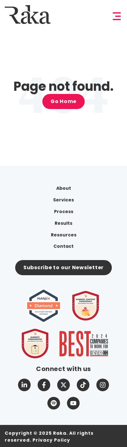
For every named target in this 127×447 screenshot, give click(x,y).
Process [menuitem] (63, 211)
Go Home (63, 101)
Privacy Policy (51, 440)
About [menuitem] (63, 188)
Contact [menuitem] (63, 246)
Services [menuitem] (63, 200)
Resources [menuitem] (63, 235)
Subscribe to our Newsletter (63, 267)
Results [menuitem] (63, 223)
